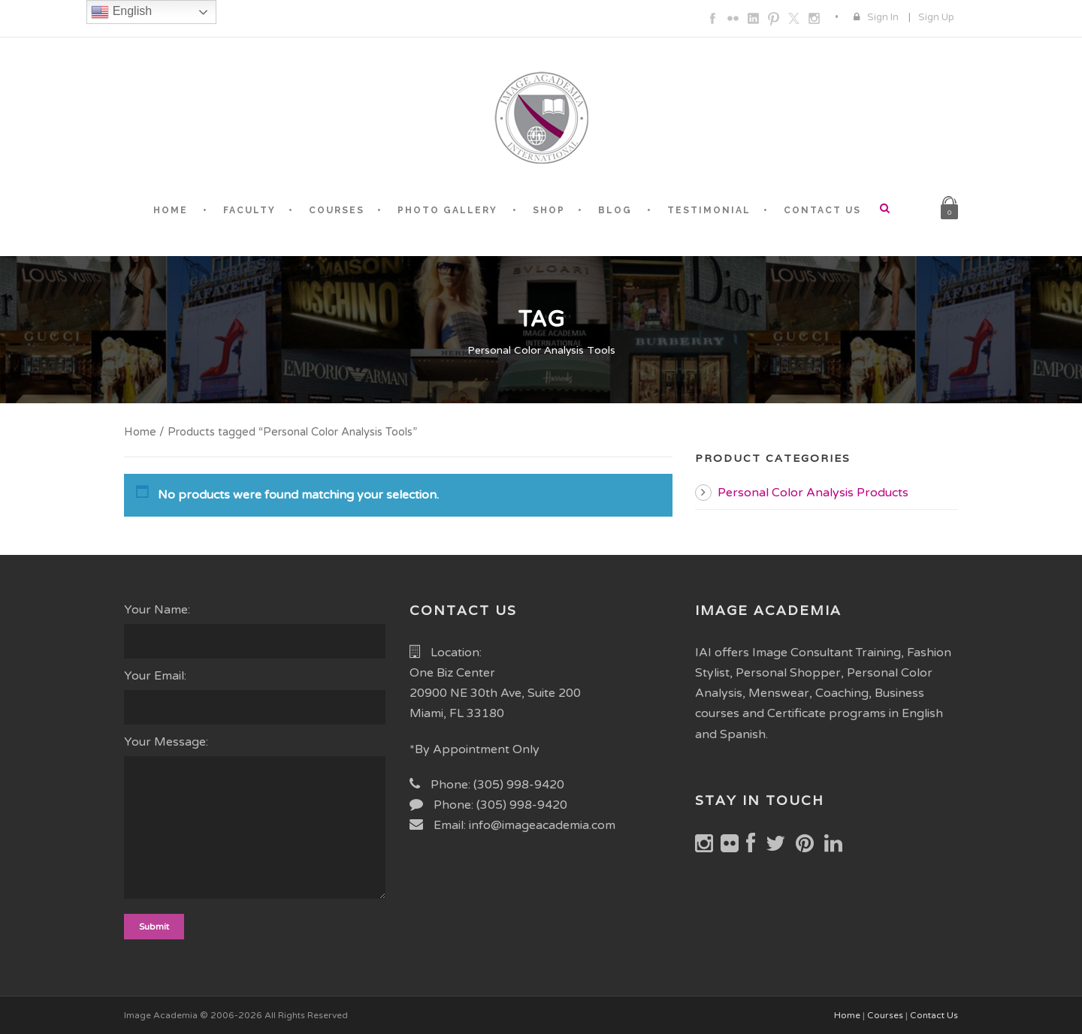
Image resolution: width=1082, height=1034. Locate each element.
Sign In (883, 17)
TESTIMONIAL (709, 210)
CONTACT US (822, 210)
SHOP (549, 210)
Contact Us (934, 1015)
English (121, 12)
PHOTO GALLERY (447, 210)
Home (140, 432)
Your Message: (255, 820)
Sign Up (936, 17)
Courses (885, 1015)
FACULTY (249, 210)
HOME (170, 210)
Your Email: (255, 696)
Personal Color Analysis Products (813, 492)
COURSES (336, 210)
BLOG (615, 210)
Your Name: (255, 630)
